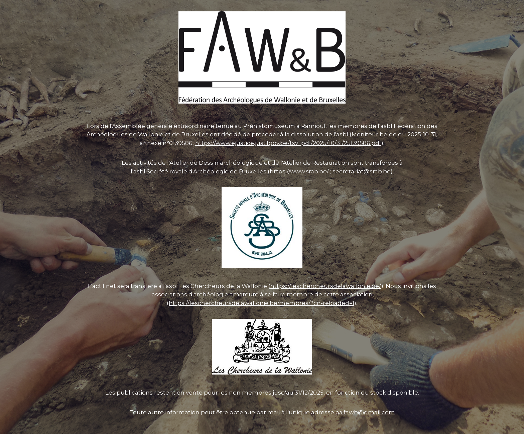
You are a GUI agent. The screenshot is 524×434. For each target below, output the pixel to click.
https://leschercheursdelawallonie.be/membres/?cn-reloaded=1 (261, 303)
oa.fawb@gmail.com (365, 412)
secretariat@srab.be (362, 171)
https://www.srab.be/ (299, 171)
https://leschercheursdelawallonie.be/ (325, 286)
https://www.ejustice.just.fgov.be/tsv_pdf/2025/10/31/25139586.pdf (288, 143)
